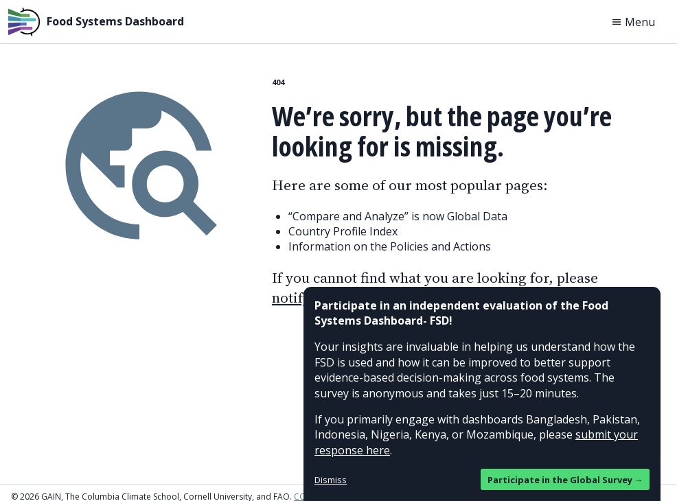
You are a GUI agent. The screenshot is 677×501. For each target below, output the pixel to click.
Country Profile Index (343, 231)
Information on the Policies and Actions (389, 246)
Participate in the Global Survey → (565, 480)
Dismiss (330, 480)
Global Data (477, 216)
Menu (633, 22)
